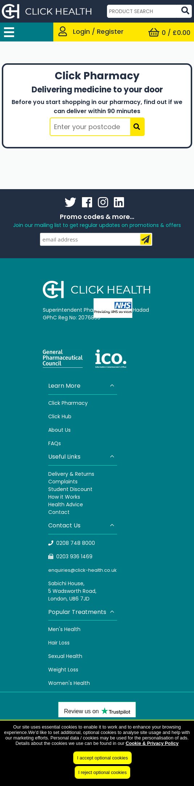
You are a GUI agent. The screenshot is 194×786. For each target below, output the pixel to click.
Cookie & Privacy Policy (151, 743)
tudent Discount (71, 489)
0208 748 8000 (71, 543)
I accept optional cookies (102, 758)
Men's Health (64, 629)
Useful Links (81, 456)
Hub (66, 416)
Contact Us (81, 525)
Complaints (63, 481)
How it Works (64, 496)
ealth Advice (67, 504)
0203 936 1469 (70, 556)
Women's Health (69, 683)
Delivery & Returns (71, 474)
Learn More (81, 386)
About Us (59, 430)
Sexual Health (65, 656)
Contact (59, 512)
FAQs (54, 443)
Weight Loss (63, 669)
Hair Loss (59, 642)
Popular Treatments (81, 612)
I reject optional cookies (102, 772)
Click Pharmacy (68, 403)
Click (55, 416)
